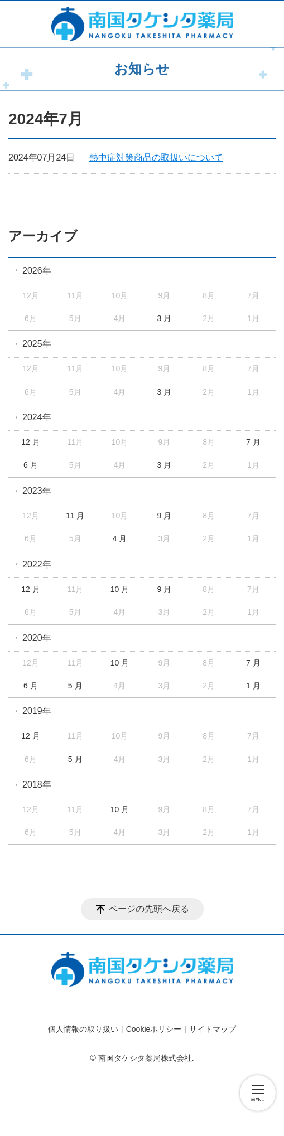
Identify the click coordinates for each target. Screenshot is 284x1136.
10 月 (119, 589)
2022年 (36, 564)
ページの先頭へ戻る (149, 909)
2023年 (36, 491)
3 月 (164, 318)
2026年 (36, 270)
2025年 (36, 343)
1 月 (253, 685)
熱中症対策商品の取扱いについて (156, 157)
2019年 (36, 711)
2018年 (36, 784)
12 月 (30, 442)
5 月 (75, 685)
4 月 (120, 538)
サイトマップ (212, 1029)
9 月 (164, 515)
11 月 (75, 515)
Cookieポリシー (154, 1029)
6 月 (30, 464)
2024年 (36, 417)
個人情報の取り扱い (83, 1029)
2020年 (36, 638)
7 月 (253, 442)
